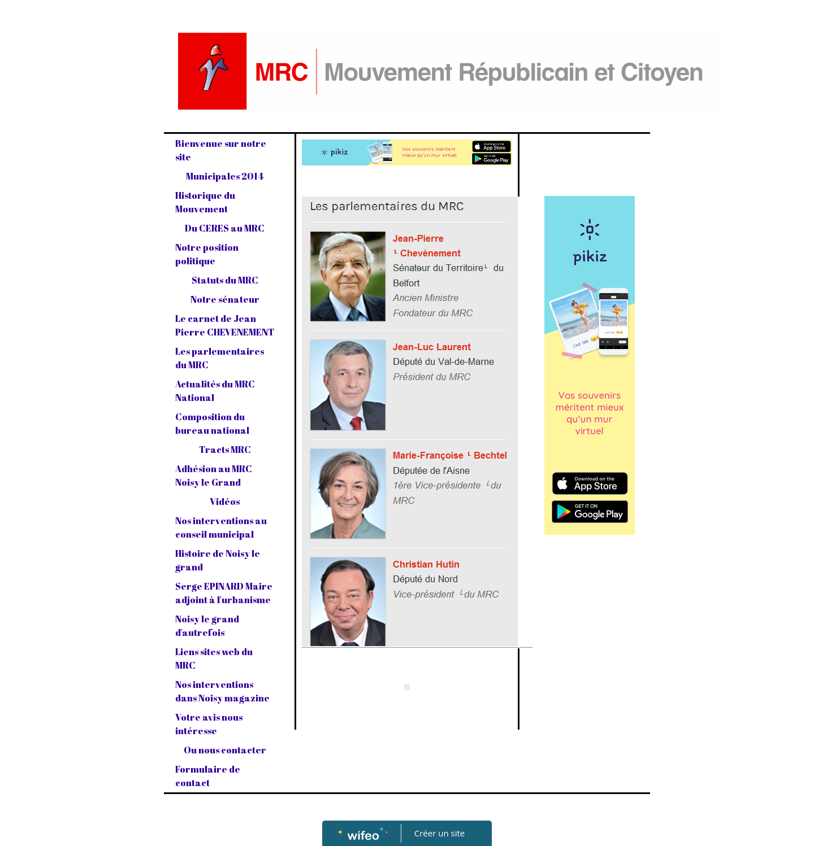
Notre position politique (207, 254)
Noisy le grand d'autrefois (207, 626)
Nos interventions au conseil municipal (221, 527)
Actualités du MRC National (215, 391)
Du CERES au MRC (225, 228)
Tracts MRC (225, 449)
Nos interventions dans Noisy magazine (222, 691)
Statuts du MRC (225, 280)
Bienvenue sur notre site (220, 150)
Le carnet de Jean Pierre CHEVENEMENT (224, 325)
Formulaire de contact (207, 776)
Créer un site (439, 833)
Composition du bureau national (212, 424)
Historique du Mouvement (205, 202)
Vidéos (225, 501)
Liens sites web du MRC (214, 658)
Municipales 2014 (224, 176)
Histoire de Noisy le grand (217, 560)
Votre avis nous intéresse (209, 724)
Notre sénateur (224, 299)
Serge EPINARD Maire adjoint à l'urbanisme (223, 593)
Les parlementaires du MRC (219, 358)
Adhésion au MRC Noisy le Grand (213, 476)
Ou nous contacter (225, 750)
